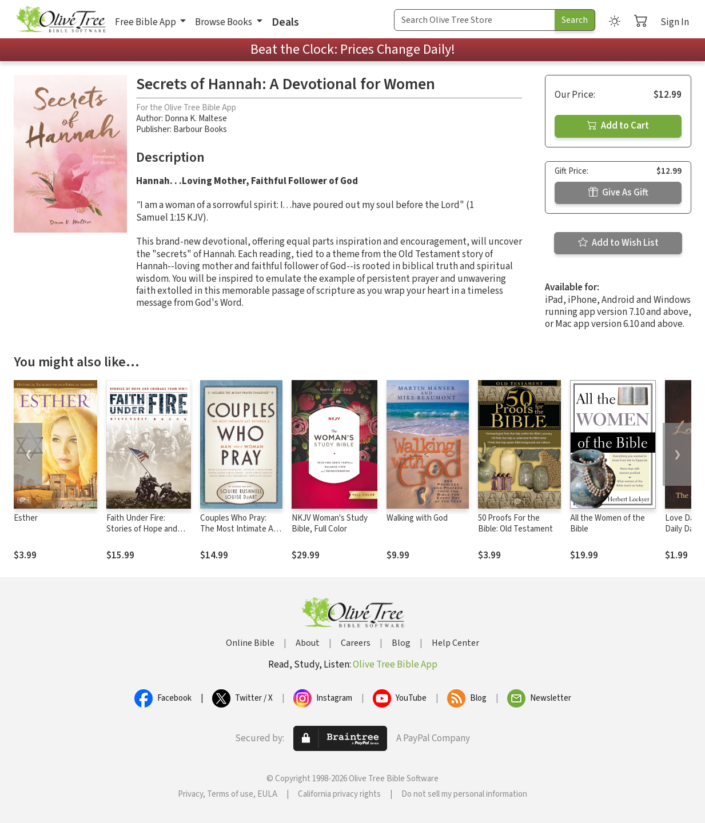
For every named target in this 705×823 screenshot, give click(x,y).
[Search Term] (474, 20)
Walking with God (417, 518)
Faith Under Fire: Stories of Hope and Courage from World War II (141, 534)
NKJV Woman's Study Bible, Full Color (330, 523)
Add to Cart (618, 126)
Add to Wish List (618, 243)
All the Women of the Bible (607, 523)
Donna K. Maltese (196, 119)
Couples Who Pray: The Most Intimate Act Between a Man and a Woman (240, 534)
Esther (26, 518)
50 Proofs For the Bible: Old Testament (515, 523)
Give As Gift (618, 192)
